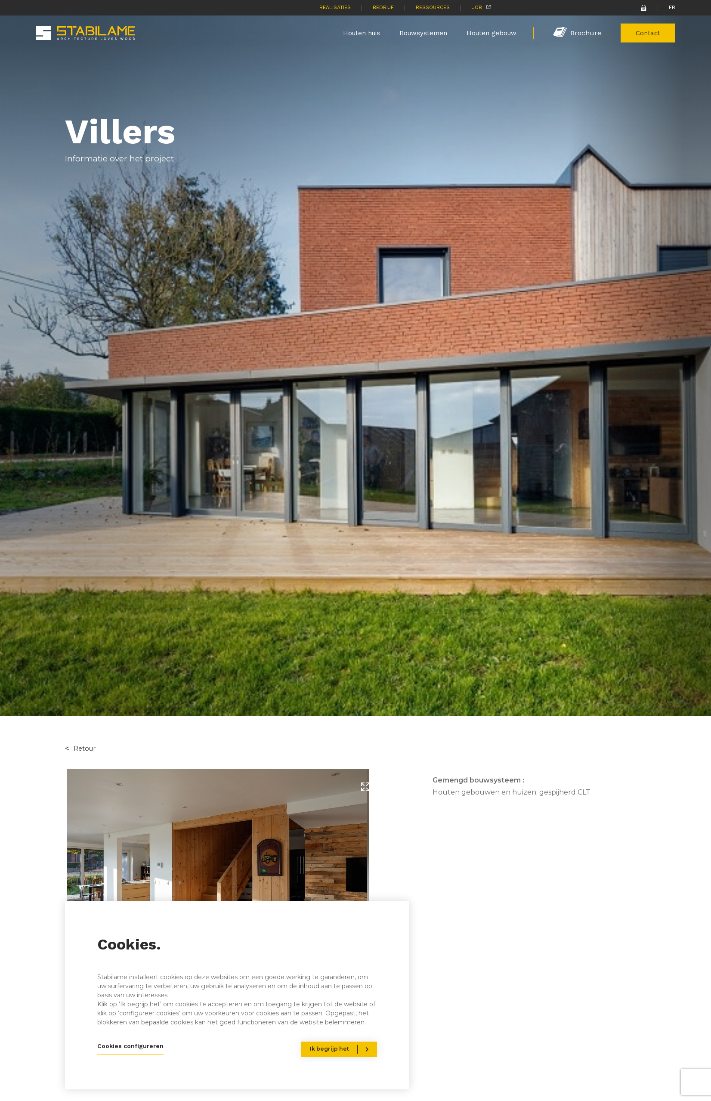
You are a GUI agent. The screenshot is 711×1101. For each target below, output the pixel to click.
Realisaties (335, 7)
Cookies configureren (130, 1045)
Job (477, 7)
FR (672, 7)
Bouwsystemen (423, 33)
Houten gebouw (491, 33)
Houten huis (361, 33)
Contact (648, 33)
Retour (85, 748)
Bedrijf (383, 7)
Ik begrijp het (329, 1048)
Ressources (433, 7)
